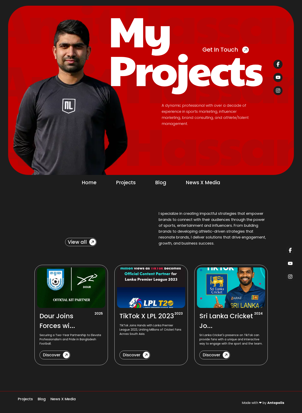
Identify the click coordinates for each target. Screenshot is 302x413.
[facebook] (278, 64)
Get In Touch (225, 50)
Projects (126, 182)
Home (89, 182)
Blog (160, 182)
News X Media (203, 182)
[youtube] (278, 77)
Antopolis (275, 402)
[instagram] (278, 90)
